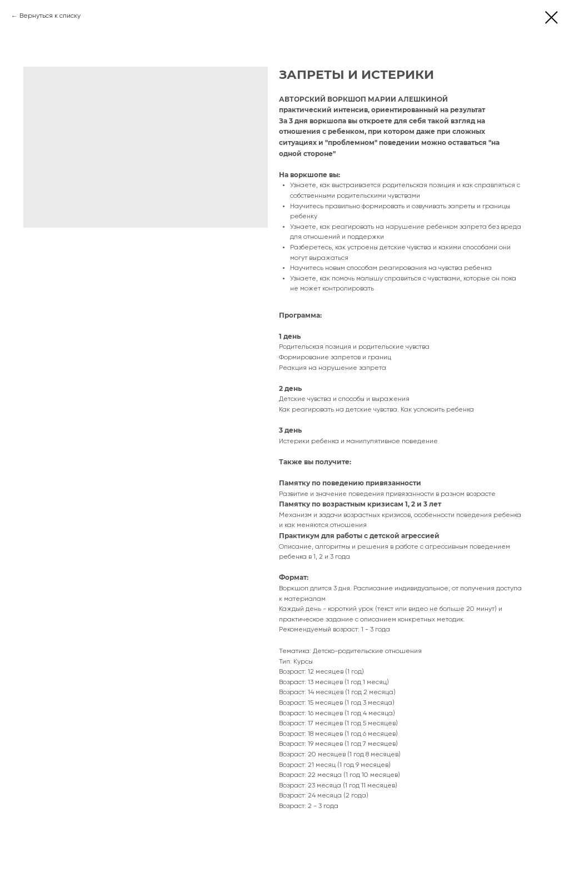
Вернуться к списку (50, 16)
